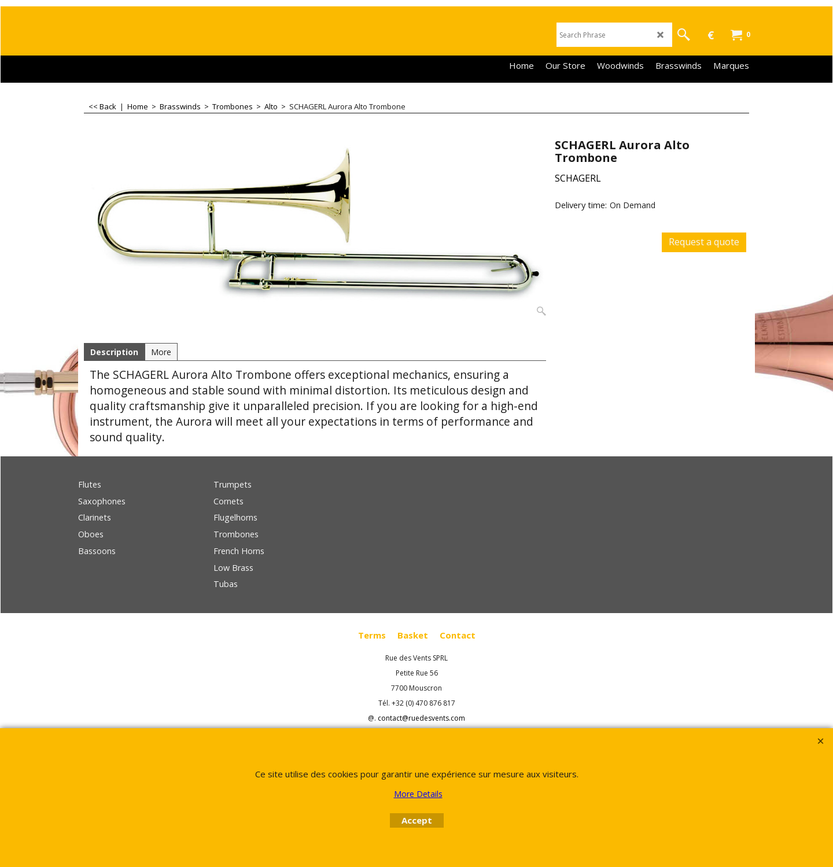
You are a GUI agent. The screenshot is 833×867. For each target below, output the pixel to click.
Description (114, 351)
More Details (418, 793)
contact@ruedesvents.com (421, 718)
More (161, 351)
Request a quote (704, 241)
